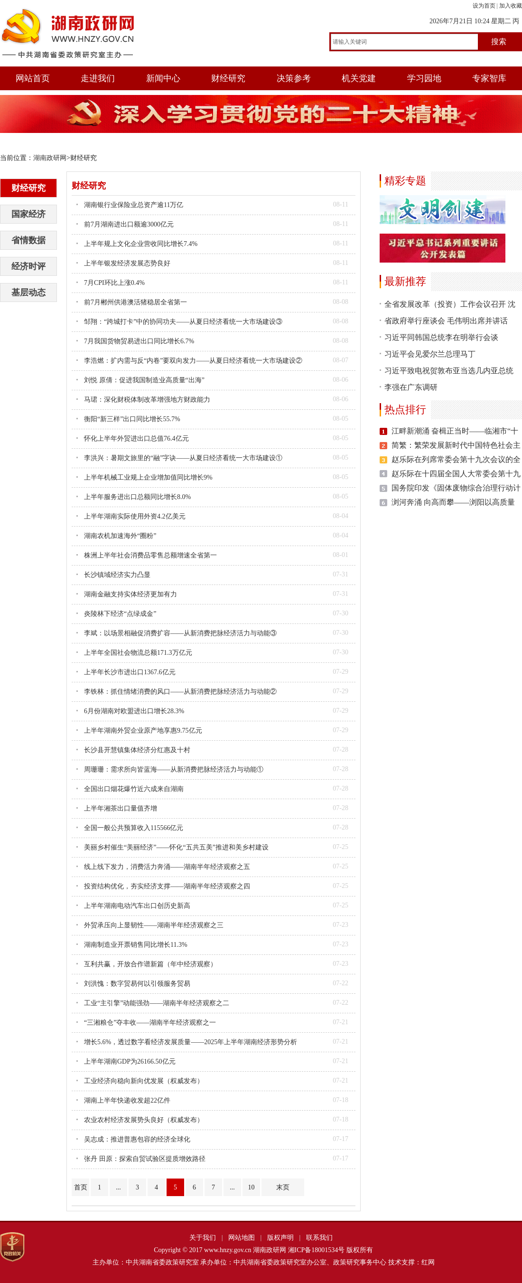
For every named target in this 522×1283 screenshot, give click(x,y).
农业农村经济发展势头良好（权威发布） (144, 1119)
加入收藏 (510, 5)
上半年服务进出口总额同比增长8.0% (137, 496)
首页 (80, 1187)
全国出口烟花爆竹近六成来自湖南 (134, 788)
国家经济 (28, 214)
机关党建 (359, 78)
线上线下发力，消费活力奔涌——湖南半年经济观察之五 (167, 866)
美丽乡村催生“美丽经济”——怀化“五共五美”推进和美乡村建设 (176, 847)
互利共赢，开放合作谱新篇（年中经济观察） (150, 964)
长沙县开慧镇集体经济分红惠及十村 (137, 750)
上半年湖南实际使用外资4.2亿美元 (135, 516)
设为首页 (484, 5)
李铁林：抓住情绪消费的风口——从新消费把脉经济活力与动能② (180, 691)
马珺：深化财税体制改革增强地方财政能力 (147, 399)
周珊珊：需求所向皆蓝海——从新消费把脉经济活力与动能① (173, 769)
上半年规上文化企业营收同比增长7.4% (140, 243)
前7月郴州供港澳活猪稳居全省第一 (135, 302)
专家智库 (489, 78)
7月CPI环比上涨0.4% (114, 282)
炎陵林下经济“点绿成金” (120, 613)
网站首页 (33, 78)
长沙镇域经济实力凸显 (117, 574)
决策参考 (294, 78)
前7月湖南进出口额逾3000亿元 (129, 224)
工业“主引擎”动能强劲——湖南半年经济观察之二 (156, 1003)
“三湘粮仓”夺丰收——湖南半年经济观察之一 (150, 1022)
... (118, 1187)
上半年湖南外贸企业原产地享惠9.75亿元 (143, 730)
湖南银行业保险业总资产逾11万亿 (133, 204)
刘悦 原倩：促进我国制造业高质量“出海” (144, 380)
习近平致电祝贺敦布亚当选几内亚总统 (448, 371)
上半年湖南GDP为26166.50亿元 (130, 1061)
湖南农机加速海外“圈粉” (120, 535)
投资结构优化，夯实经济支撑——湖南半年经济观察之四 (167, 886)
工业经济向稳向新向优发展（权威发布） (144, 1081)
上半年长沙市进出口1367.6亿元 (130, 672)
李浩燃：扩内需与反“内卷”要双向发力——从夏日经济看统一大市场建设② (193, 360)
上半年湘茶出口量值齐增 (120, 808)
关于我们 (202, 1237)
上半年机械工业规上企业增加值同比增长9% (148, 477)
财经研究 (228, 78)
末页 (282, 1187)
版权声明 (280, 1237)
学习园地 (424, 78)
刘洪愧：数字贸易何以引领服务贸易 (137, 983)
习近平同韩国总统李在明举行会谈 (441, 337)
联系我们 (319, 1237)
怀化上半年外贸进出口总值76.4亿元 (136, 438)
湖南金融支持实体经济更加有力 (130, 594)
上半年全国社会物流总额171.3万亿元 (138, 652)
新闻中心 (163, 78)
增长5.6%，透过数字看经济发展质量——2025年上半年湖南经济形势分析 (190, 1042)
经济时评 (28, 266)
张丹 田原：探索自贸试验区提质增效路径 (144, 1158)
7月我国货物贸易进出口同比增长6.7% (139, 341)
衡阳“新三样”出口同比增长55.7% (132, 419)
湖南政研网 (49, 157)
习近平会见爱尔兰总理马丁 (429, 354)
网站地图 (241, 1237)
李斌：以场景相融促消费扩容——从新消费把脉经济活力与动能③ (180, 633)
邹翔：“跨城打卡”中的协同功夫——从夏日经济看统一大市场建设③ (183, 321)
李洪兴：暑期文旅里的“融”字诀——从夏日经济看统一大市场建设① (183, 458)
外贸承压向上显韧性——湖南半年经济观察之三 (154, 925)
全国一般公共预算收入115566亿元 (133, 827)
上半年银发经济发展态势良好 (127, 263)
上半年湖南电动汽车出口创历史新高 (137, 905)
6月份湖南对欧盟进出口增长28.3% (134, 711)
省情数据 (28, 240)
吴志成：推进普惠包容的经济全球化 (137, 1139)
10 (251, 1187)
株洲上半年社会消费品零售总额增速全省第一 (150, 555)
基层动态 (28, 292)
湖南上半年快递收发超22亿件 (127, 1100)
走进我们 (98, 78)
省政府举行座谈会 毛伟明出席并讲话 (446, 321)
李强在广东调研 (411, 387)
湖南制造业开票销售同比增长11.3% (135, 944)
